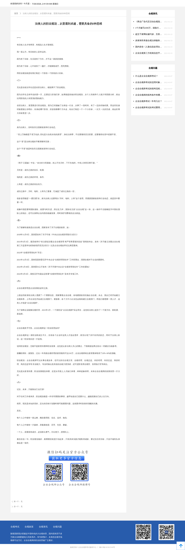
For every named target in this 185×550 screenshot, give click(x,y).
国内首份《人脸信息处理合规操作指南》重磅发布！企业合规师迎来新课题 (149, 47)
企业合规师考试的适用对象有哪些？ (149, 82)
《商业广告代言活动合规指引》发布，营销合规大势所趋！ (149, 22)
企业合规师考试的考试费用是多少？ (149, 107)
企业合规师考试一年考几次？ (148, 101)
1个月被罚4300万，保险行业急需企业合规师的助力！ (149, 28)
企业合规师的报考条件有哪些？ (149, 95)
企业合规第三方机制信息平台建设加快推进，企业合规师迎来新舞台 (149, 53)
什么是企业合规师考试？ (146, 76)
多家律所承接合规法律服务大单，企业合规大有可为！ (149, 40)
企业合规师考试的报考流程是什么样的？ (149, 89)
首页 (16, 13)
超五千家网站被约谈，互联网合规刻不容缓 (149, 34)
